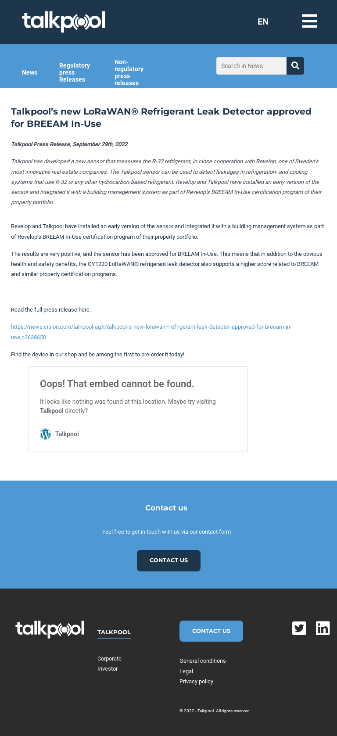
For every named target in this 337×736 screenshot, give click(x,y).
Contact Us (211, 631)
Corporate (109, 658)
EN (263, 21)
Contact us (169, 560)
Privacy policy (196, 681)
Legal (186, 671)
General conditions (202, 660)
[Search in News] (251, 66)
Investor (107, 668)
